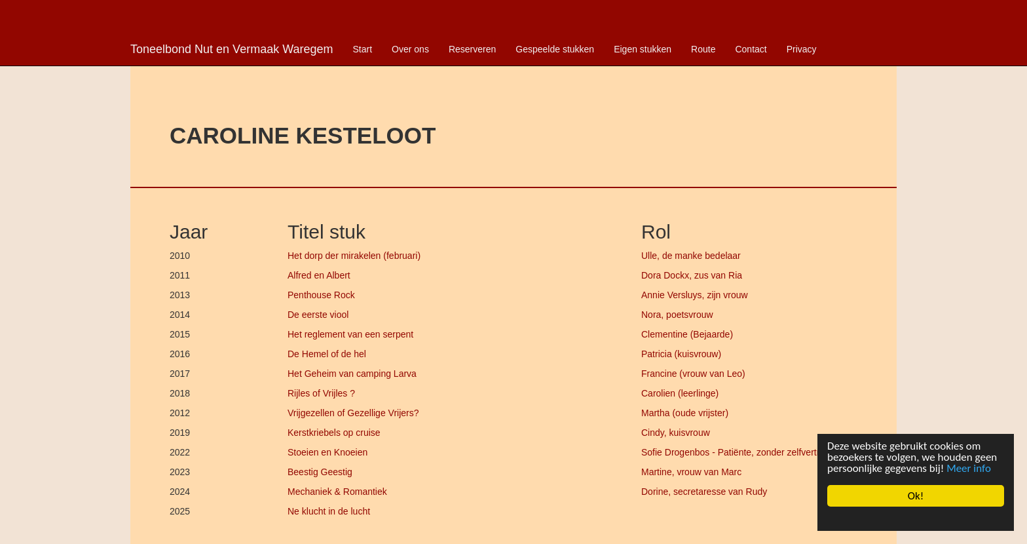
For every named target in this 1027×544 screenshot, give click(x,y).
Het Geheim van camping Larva (352, 373)
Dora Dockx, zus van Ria (691, 275)
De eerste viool (318, 314)
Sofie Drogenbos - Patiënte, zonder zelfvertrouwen (744, 452)
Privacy (802, 49)
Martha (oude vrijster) (684, 413)
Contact (750, 49)
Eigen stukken (642, 49)
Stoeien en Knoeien (327, 452)
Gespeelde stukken (554, 49)
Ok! (916, 496)
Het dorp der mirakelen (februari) (354, 255)
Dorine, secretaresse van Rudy (704, 491)
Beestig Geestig (320, 472)
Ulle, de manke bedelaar (691, 255)
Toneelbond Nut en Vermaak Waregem (231, 49)
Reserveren (472, 49)
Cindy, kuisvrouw (675, 432)
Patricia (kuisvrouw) (681, 354)
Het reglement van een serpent (350, 334)
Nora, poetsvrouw (677, 314)
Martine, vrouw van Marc (691, 472)
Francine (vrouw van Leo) (693, 373)
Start (363, 49)
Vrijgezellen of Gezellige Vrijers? (353, 413)
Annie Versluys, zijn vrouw (694, 295)
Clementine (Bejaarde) (687, 334)
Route (703, 49)
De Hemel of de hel (327, 354)
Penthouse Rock (321, 295)
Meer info (968, 468)
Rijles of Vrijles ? (321, 393)
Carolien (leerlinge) (680, 393)
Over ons (410, 49)
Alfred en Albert (319, 275)
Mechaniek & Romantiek (337, 491)
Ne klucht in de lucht (329, 511)
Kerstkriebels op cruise (334, 432)
